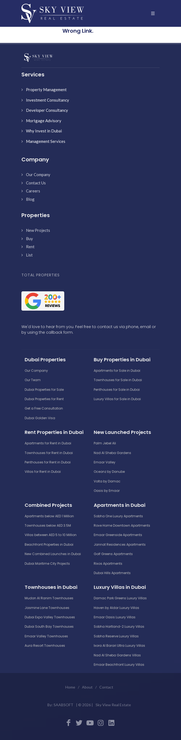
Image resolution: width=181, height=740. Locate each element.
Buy (29, 238)
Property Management (46, 89)
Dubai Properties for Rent (44, 399)
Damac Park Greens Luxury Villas (120, 598)
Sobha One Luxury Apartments (118, 516)
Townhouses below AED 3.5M (48, 525)
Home (70, 687)
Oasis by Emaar (107, 490)
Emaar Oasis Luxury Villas (114, 617)
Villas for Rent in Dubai (43, 471)
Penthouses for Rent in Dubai (48, 462)
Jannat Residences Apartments (120, 544)
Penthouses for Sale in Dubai (117, 389)
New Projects (38, 230)
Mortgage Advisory (43, 120)
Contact (106, 687)
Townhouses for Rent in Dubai (49, 453)
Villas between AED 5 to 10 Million (51, 535)
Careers (33, 190)
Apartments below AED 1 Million (49, 516)
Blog (30, 199)
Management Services (45, 141)
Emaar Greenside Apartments (118, 535)
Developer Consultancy (47, 110)
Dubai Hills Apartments (112, 573)
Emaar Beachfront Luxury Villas (119, 664)
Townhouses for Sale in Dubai (118, 380)
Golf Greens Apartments (113, 554)
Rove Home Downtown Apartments (122, 525)
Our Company (38, 174)
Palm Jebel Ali (105, 443)
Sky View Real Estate (113, 704)
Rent (30, 246)
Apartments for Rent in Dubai (48, 443)
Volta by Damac (107, 481)
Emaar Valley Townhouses (46, 636)
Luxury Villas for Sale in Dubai (117, 399)
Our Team (33, 380)
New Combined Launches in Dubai (53, 554)
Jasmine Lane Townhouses (47, 607)
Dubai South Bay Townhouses (49, 626)
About (87, 687)
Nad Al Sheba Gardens (112, 453)
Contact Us (36, 182)
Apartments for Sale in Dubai (117, 370)
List (29, 254)
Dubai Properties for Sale (44, 389)
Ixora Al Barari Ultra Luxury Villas (119, 645)
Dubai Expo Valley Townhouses (50, 617)
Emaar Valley (104, 462)
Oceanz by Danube (109, 471)
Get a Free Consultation (44, 408)
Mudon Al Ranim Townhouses (49, 598)
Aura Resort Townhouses (45, 645)
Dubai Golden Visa (40, 418)
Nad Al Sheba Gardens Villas (117, 655)
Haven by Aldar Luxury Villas (116, 607)
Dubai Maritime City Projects (47, 563)
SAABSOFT (63, 704)
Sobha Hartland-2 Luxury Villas (119, 626)
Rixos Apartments (108, 563)
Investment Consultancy (47, 100)
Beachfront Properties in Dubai (49, 544)
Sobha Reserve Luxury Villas (116, 636)
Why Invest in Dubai (44, 130)
